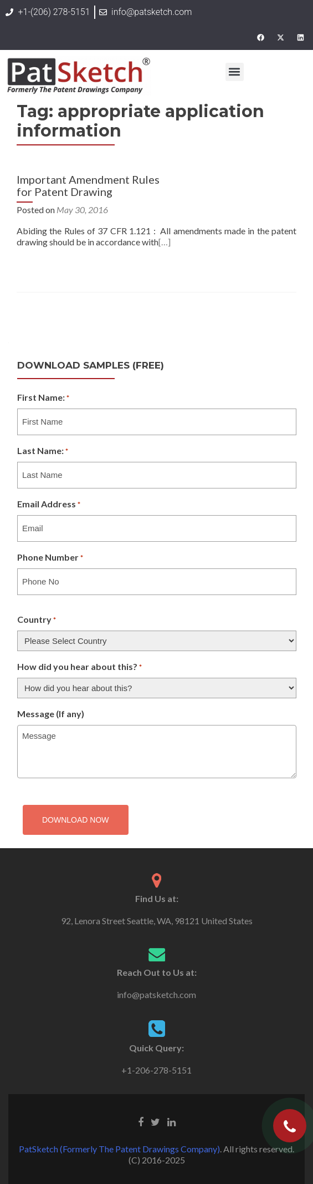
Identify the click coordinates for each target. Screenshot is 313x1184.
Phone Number (50, 558)
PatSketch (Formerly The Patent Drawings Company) (119, 1148)
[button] (234, 72)
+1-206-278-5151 (156, 1070)
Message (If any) (50, 713)
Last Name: (42, 451)
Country (36, 620)
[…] (164, 241)
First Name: (43, 398)
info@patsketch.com (156, 994)
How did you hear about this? (79, 667)
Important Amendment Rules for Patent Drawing (88, 185)
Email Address (48, 504)
